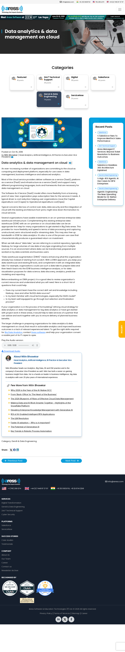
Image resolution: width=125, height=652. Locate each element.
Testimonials (7, 544)
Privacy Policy (46, 613)
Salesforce (6, 525)
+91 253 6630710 (83, 2)
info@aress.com (67, 2)
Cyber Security (8, 515)
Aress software (38, 332)
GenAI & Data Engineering (13, 507)
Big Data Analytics (13, 332)
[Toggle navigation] (119, 9)
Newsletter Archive (10, 571)
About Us (5, 555)
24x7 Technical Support (12, 511)
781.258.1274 (98, 2)
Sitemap (75, 613)
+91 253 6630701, (63, 488)
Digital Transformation (11, 503)
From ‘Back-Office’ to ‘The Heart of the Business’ (34, 394)
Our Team (6, 559)
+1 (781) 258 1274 (14, 488)
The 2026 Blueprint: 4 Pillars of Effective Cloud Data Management (42, 399)
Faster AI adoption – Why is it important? (30, 423)
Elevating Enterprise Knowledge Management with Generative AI (42, 410)
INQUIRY (122, 329)
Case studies (7, 540)
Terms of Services (62, 613)
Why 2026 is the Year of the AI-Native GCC (31, 390)
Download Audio (11, 351)
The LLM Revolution (20, 418)
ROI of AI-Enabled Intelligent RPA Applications (33, 414)
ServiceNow (7, 529)
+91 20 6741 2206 (77, 488)
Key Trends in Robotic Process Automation (31, 431)
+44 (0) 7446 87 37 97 (115, 2)
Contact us (7, 567)
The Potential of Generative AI (25, 427)
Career (5, 563)
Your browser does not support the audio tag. (21, 345)
